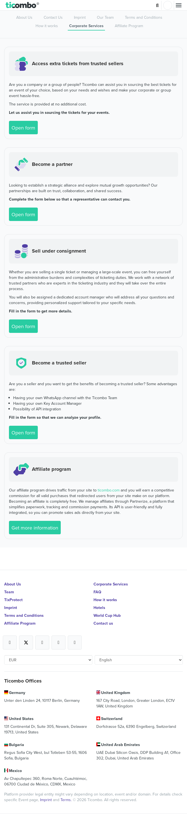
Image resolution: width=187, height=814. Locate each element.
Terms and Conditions (143, 17)
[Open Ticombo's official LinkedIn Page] (75, 643)
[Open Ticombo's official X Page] (26, 643)
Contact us (103, 623)
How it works (47, 26)
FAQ (97, 592)
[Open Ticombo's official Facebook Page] (10, 643)
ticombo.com (109, 490)
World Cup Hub (107, 615)
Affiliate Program (129, 26)
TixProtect (13, 600)
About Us (24, 17)
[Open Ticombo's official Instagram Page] (42, 643)
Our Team (105, 17)
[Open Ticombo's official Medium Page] (59, 643)
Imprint (80, 17)
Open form (23, 127)
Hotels (99, 607)
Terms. (66, 800)
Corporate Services (86, 26)
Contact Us (53, 17)
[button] (22, 5)
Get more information (34, 527)
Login (167, 5)
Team (9, 592)
